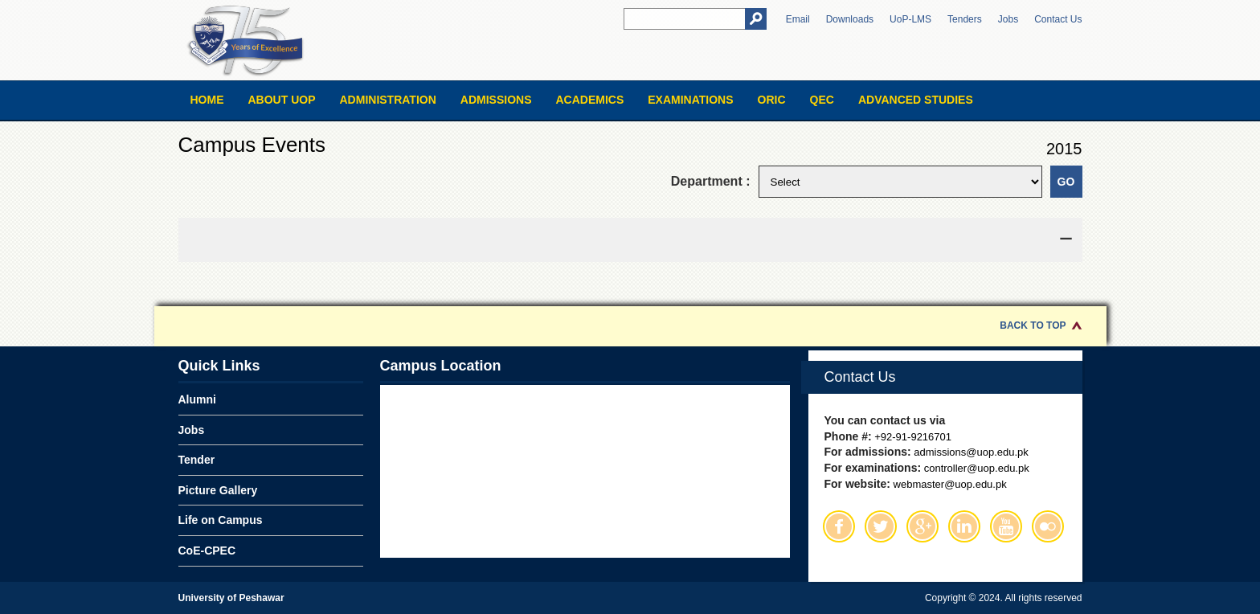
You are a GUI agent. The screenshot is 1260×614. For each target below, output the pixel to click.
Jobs (1008, 19)
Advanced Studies (915, 99)
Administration (388, 99)
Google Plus (922, 526)
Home (207, 99)
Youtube (1006, 526)
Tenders (964, 19)
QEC (822, 99)
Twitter (880, 526)
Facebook (838, 526)
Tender (196, 459)
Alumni (197, 399)
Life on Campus (220, 520)
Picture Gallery (218, 490)
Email (798, 19)
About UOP (282, 99)
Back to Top (1033, 325)
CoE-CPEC (207, 550)
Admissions (496, 99)
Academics (589, 99)
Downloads (849, 19)
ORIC (772, 99)
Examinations (690, 99)
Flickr (1047, 526)
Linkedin (964, 526)
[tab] (630, 240)
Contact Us (1058, 19)
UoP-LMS (910, 19)
